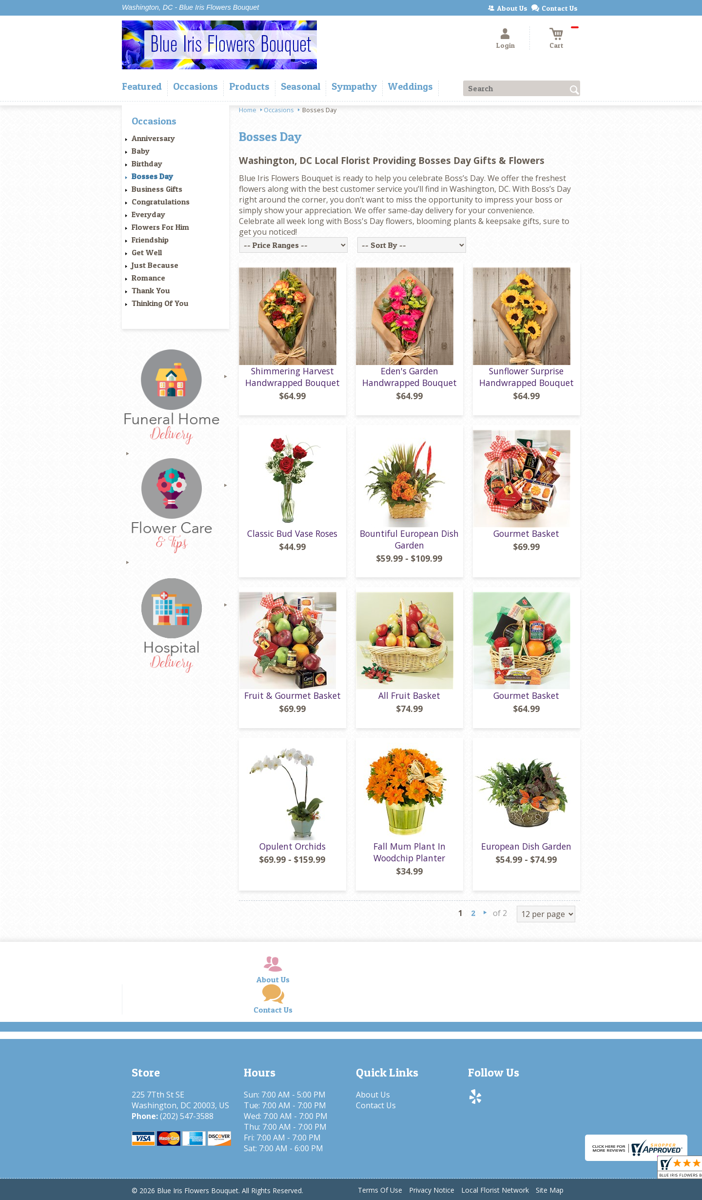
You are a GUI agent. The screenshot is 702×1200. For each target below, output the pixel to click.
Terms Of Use (380, 1190)
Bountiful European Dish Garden (409, 539)
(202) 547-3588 (187, 1116)
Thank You (151, 290)
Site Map (550, 1190)
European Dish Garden (526, 846)
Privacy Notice (431, 1190)
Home (247, 109)
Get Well (147, 252)
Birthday (147, 163)
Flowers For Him (160, 227)
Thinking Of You (160, 303)
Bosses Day (152, 176)
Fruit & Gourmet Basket (292, 695)
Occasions (279, 109)
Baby (141, 151)
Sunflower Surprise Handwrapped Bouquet (526, 376)
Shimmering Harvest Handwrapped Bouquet (292, 376)
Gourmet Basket (526, 533)
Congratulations (161, 201)
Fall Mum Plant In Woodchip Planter (409, 852)
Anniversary (153, 138)
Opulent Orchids (292, 846)
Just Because (155, 265)
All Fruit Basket (409, 695)
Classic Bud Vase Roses (292, 533)
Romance (148, 278)
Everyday (148, 214)
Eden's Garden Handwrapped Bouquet (409, 376)
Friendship (150, 239)
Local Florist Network (495, 1190)
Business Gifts (157, 189)
